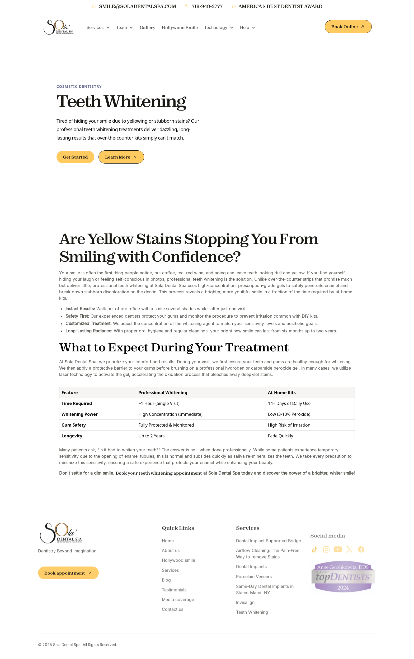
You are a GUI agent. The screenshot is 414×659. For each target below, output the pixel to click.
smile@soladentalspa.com (137, 6)
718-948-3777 (207, 6)
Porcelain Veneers (254, 581)
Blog (166, 584)
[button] (98, 27)
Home (168, 545)
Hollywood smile (178, 564)
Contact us (172, 613)
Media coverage (178, 604)
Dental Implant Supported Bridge (268, 545)
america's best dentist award (280, 6)
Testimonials (174, 594)
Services (170, 574)
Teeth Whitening (252, 616)
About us (171, 554)
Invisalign (245, 606)
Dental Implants (251, 571)
